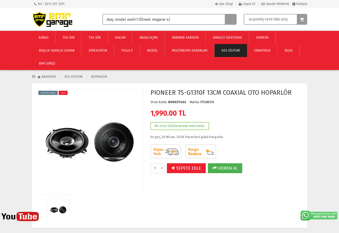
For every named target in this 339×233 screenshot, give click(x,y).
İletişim (299, 4)
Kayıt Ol (247, 4)
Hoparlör (99, 77)
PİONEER (207, 102)
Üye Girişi (224, 4)
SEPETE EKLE (186, 168)
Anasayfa (46, 77)
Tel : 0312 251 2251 (49, 4)
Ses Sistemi (73, 77)
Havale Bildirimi (275, 4)
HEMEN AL (225, 168)
